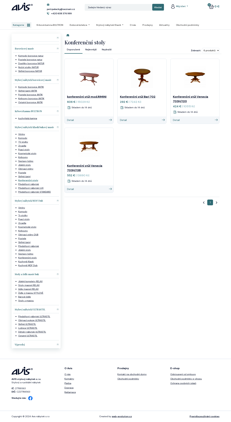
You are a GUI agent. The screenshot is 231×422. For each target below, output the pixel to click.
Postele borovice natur (30, 59)
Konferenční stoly (28, 180)
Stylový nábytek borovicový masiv (33, 80)
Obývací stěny (25, 168)
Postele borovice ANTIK (30, 94)
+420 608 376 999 (61, 13)
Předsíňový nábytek (28, 184)
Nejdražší (106, 49)
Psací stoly (24, 149)
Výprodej (20, 344)
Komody (22, 138)
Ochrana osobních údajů (183, 383)
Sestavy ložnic (25, 161)
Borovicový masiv (24, 48)
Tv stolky (23, 215)
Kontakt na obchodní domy (132, 374)
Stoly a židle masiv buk (27, 274)
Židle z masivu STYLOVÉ (30, 292)
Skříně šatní (24, 176)
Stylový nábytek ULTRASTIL (30, 309)
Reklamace (70, 392)
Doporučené (73, 49)
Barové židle (24, 296)
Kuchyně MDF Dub (28, 265)
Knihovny (23, 157)
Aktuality (164, 25)
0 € (214, 6)
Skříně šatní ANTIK (27, 90)
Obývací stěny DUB (28, 234)
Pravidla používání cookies (204, 416)
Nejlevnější (91, 49)
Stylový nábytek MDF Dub (29, 200)
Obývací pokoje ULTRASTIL (32, 320)
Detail (89, 120)
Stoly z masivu (26, 300)
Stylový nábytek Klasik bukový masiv (34, 127)
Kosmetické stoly (27, 153)
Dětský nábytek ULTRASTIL (32, 331)
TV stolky (23, 141)
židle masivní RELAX (28, 289)
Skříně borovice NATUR (30, 71)
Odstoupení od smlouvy (183, 374)
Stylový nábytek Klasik (109, 25)
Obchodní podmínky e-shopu (186, 378)
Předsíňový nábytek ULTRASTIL (34, 316)
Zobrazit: (196, 50)
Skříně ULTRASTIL (27, 324)
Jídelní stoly (24, 165)
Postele (22, 172)
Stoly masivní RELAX (28, 285)
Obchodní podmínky (187, 25)
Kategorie (21, 25)
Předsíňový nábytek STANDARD (34, 191)
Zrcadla (22, 145)
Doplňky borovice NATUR (31, 63)
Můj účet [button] (178, 6)
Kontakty (69, 378)
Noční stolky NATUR (28, 67)
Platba (67, 383)
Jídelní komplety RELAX (30, 281)
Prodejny (147, 25)
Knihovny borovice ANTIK (31, 98)
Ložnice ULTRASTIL (27, 328)
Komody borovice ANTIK (31, 87)
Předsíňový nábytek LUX (30, 188)
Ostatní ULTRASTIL (27, 335)
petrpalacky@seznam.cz (61, 9)
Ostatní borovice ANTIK (30, 102)
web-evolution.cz (122, 416)
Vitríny (21, 134)
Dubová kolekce (79, 25)
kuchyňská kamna (27, 118)
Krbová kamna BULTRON (50, 25)
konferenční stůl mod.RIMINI (87, 97)
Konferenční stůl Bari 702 (137, 97)
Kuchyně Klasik (26, 261)
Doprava (68, 387)
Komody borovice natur (30, 55)
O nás (133, 25)
